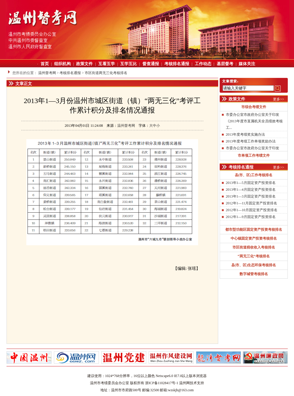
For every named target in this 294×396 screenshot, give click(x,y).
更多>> (278, 99)
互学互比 (128, 64)
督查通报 (150, 64)
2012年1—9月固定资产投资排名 (251, 217)
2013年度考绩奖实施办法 (245, 134)
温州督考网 (47, 73)
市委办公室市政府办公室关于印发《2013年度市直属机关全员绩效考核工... (254, 121)
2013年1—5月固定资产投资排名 (251, 183)
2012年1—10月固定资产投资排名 (251, 210)
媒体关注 (247, 64)
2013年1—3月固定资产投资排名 (251, 196)
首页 (45, 64)
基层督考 (225, 64)
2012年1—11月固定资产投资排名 (251, 203)
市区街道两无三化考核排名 (106, 73)
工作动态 (203, 64)
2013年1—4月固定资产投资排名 (251, 189)
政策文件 (84, 64)
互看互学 (106, 64)
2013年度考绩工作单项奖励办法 (251, 141)
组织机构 (62, 64)
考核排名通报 (176, 64)
